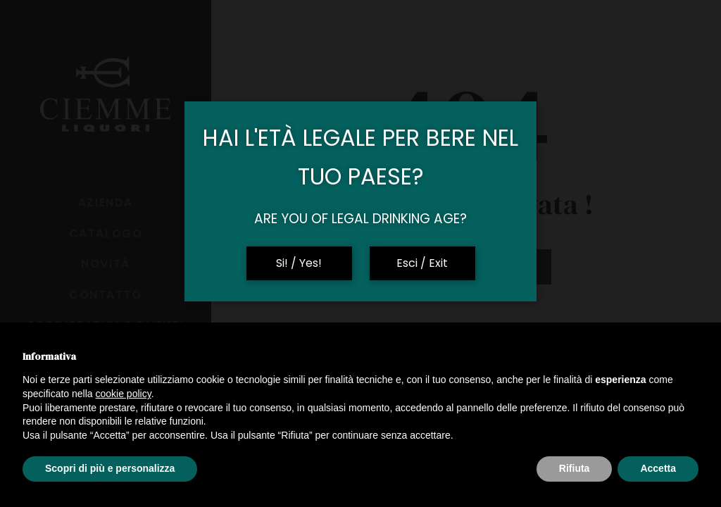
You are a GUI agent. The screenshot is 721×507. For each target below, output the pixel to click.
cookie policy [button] (123, 393)
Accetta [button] (658, 468)
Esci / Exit (422, 263)
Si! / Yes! (299, 263)
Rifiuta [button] (574, 468)
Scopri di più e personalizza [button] (110, 468)
